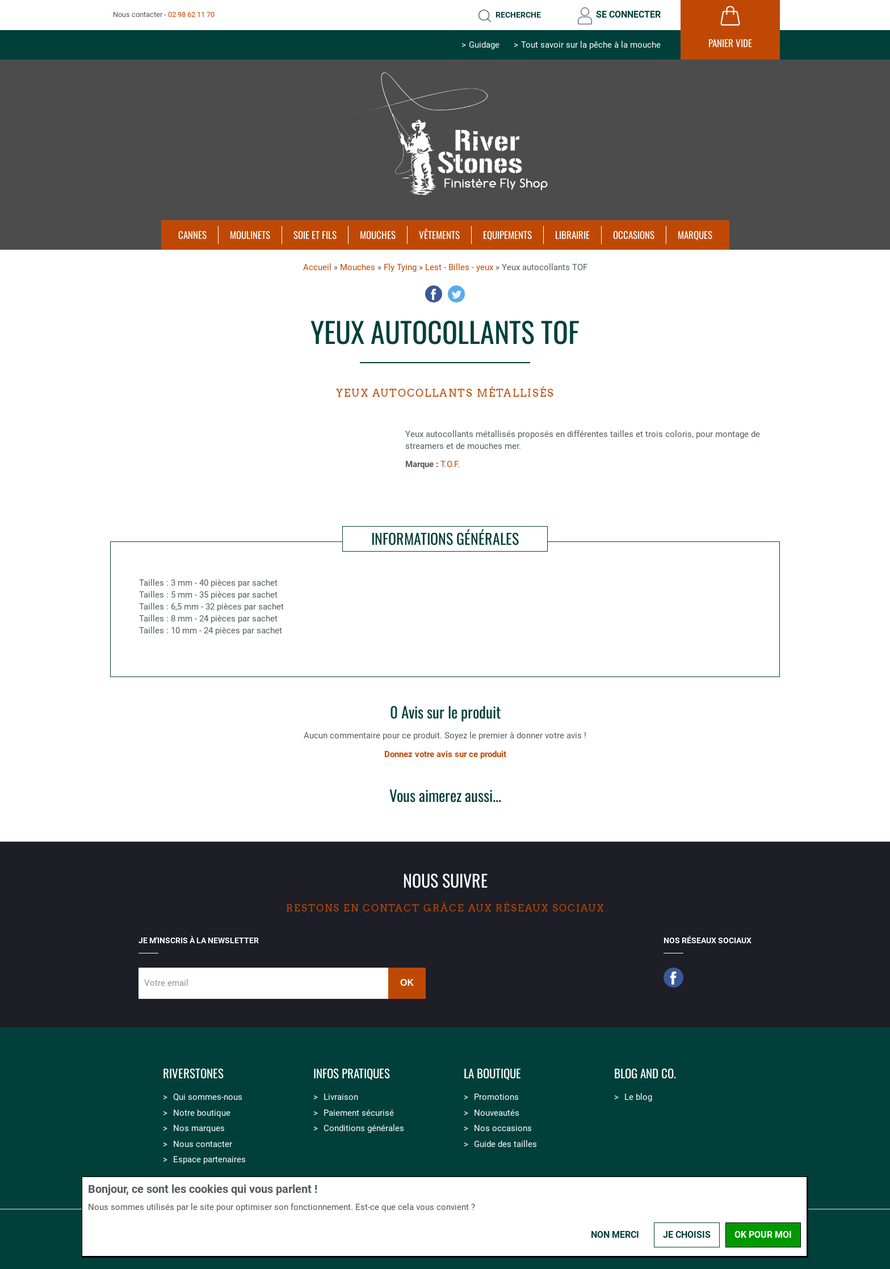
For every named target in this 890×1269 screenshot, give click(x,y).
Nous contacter (202, 1144)
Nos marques (199, 1128)
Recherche (518, 14)
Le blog (638, 1097)
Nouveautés (496, 1113)
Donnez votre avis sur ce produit (445, 754)
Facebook (433, 293)
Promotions (496, 1097)
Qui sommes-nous (207, 1097)
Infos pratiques (351, 1073)
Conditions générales (364, 1128)
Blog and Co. (645, 1073)
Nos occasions (503, 1128)
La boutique (492, 1073)
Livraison (341, 1097)
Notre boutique (201, 1113)
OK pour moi (763, 1234)
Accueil (317, 267)
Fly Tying (400, 267)
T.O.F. (450, 464)
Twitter (456, 293)
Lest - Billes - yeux (459, 267)
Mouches (357, 267)
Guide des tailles (505, 1144)
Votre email (166, 983)
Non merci (615, 1234)
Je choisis (687, 1234)
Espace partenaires (209, 1159)
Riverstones (193, 1073)
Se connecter (628, 14)
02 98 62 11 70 (191, 14)
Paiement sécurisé (359, 1113)
